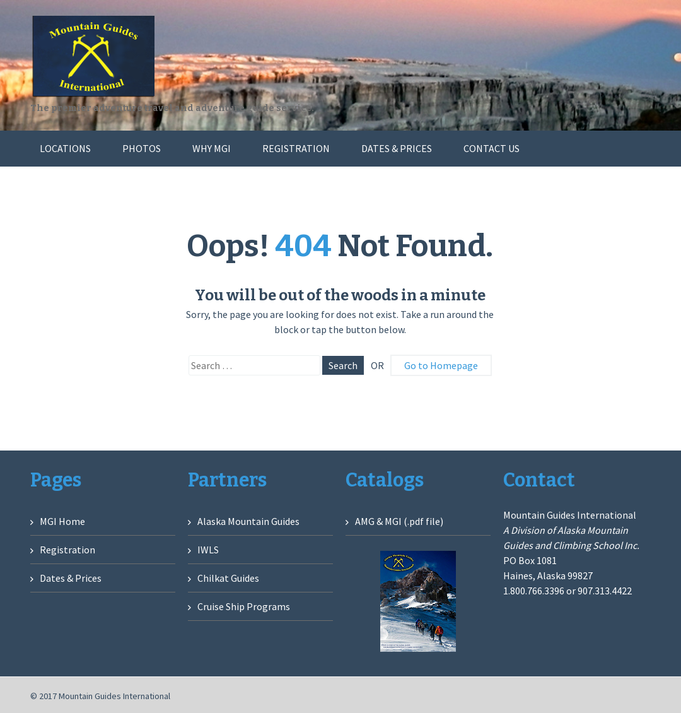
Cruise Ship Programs (243, 606)
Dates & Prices (396, 148)
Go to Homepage (441, 365)
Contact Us (491, 148)
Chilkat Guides (228, 578)
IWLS (208, 549)
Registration (296, 148)
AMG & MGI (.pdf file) (399, 521)
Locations (65, 148)
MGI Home (62, 521)
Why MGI (211, 148)
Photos (141, 148)
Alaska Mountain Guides (248, 521)
